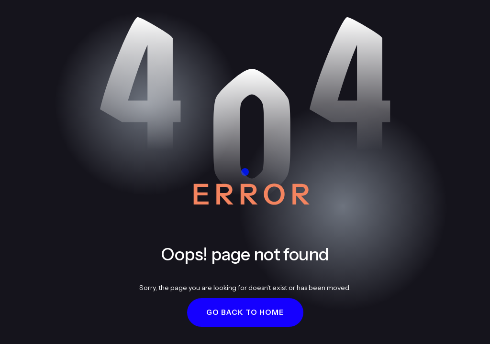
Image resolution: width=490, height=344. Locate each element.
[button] (245, 312)
